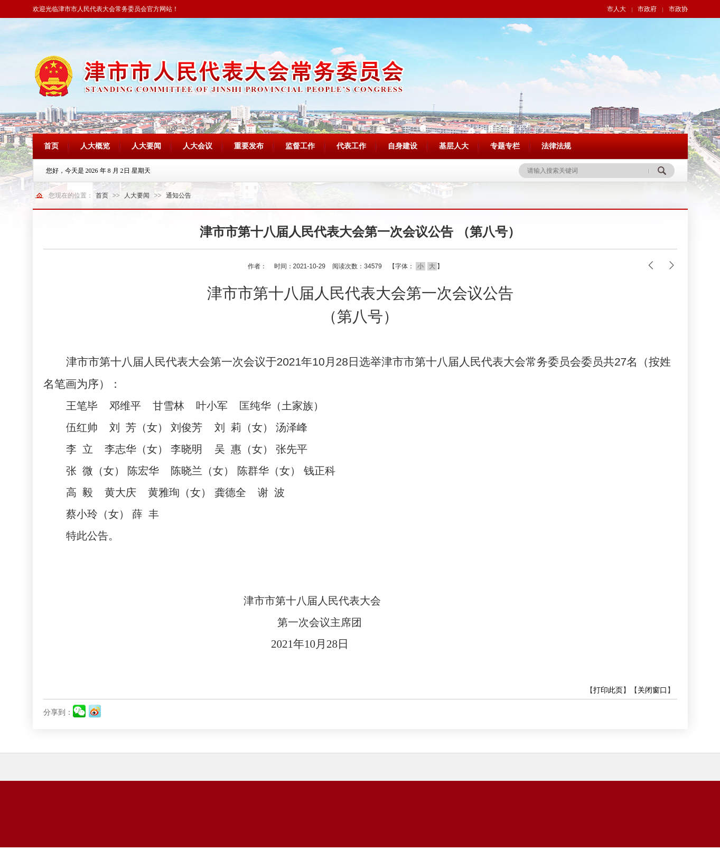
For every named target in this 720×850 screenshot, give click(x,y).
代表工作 (351, 146)
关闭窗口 (652, 690)
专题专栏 (505, 146)
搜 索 (662, 170)
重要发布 (249, 146)
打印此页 (608, 690)
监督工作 (300, 146)
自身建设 (402, 146)
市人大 (616, 9)
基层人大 (454, 146)
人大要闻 (146, 146)
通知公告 (178, 195)
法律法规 (556, 146)
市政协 (678, 9)
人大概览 (95, 146)
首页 (51, 146)
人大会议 (197, 146)
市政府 (647, 9)
